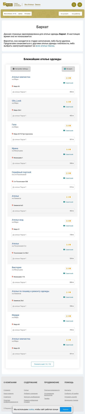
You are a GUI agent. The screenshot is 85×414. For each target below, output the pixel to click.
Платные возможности (52, 390)
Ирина (15, 148)
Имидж (15, 315)
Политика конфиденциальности (11, 401)
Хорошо (65, 409)
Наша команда (8, 393)
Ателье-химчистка (21, 77)
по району (76, 14)
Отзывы (27, 14)
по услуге (64, 14)
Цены (20, 14)
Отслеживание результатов (49, 394)
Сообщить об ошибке (71, 393)
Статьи (26, 390)
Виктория (16, 267)
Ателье (15, 196)
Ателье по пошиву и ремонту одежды (30, 291)
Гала (14, 124)
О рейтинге (7, 397)
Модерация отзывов (71, 400)
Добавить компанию (31, 393)
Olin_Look (16, 101)
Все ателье (10, 14)
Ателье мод (17, 220)
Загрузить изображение (32, 397)
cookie (31, 409)
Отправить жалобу (71, 397)
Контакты (68, 390)
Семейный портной (21, 172)
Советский (69, 83)
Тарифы (47, 398)
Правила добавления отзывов (31, 401)
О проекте (7, 390)
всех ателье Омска (45, 46)
